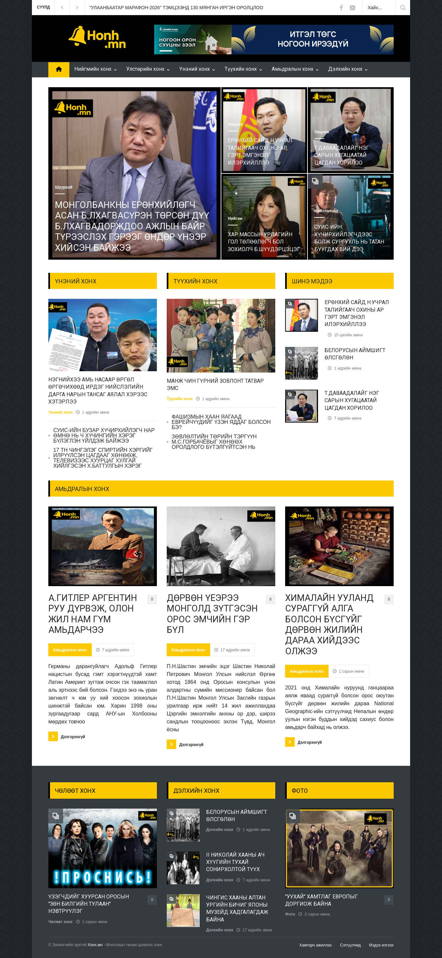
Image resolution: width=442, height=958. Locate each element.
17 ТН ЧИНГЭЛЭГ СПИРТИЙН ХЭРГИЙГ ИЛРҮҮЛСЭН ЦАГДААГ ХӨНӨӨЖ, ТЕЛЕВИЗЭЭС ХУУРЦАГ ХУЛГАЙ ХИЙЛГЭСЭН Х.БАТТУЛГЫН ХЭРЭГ (103, 458)
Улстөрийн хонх (145, 69)
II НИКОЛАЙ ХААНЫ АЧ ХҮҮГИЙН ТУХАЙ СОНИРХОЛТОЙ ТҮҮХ (235, 862)
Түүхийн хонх (241, 69)
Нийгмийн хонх (92, 69)
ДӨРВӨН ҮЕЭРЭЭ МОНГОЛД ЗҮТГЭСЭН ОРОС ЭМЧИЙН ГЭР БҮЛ (212, 614)
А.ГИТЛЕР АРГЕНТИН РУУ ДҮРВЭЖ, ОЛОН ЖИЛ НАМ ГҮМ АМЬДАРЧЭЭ (92, 614)
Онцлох (235, 124)
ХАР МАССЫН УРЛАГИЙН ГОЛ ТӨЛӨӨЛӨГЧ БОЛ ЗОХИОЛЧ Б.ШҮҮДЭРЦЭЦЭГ (264, 241)
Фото (290, 914)
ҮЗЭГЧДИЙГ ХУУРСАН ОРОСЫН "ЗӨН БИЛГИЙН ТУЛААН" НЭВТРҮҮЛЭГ (88, 904)
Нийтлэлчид (326, 211)
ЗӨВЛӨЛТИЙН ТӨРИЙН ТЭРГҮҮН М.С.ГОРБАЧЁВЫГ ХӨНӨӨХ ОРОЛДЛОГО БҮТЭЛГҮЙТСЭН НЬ (214, 442)
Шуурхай (63, 187)
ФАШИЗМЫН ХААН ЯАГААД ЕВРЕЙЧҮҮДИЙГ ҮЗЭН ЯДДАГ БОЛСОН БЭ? (221, 422)
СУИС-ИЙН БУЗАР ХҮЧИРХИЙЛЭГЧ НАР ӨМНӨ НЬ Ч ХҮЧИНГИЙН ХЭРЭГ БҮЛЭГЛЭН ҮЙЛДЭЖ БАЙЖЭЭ (104, 435)
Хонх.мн (95, 945)
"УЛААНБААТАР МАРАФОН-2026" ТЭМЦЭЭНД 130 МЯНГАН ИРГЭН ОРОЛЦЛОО (176, 7)
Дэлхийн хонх (345, 69)
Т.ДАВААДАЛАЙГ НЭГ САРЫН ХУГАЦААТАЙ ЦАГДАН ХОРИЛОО (341, 155)
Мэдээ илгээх (381, 945)
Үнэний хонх (194, 69)
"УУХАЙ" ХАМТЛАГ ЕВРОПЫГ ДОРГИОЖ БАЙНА (321, 900)
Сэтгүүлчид (350, 945)
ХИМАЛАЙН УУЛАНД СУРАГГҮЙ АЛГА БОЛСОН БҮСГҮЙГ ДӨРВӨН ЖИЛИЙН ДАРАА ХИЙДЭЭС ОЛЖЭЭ (329, 625)
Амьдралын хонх (292, 69)
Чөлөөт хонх (60, 921)
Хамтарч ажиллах (315, 945)
